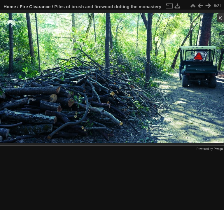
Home (10, 6)
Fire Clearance (35, 6)
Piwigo (218, 148)
